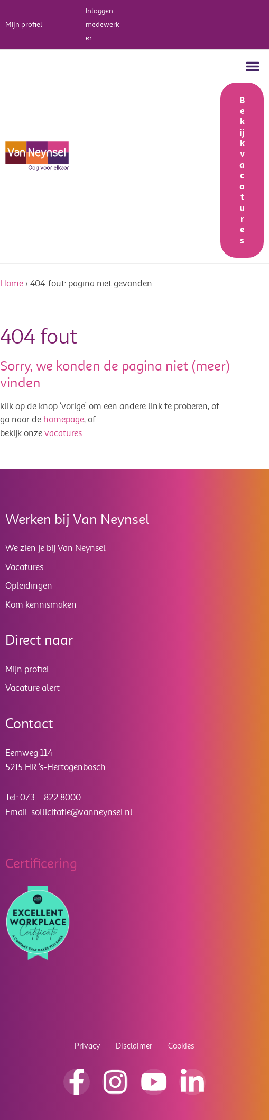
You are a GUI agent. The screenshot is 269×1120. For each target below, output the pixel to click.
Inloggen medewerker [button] (102, 24)
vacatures (63, 433)
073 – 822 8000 (50, 797)
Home (11, 283)
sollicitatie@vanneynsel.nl (82, 812)
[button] (253, 66)
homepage (63, 419)
